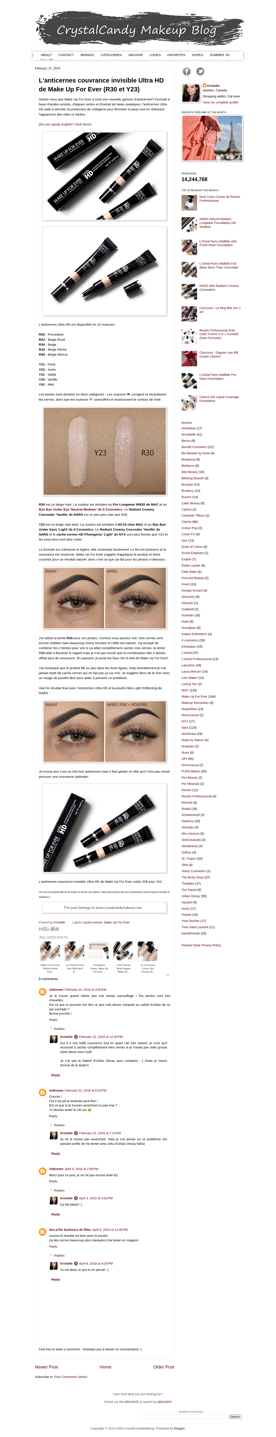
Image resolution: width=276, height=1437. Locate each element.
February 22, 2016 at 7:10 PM (100, 1133)
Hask (185, 621)
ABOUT (46, 55)
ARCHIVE (136, 55)
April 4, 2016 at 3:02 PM (96, 1198)
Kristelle (66, 1037)
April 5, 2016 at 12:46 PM (110, 1229)
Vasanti (187, 902)
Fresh (186, 584)
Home (105, 1366)
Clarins (186, 521)
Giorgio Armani (192, 590)
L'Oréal (187, 652)
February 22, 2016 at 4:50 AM (85, 989)
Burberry (188, 490)
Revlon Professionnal (197, 796)
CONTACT (66, 55)
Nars (185, 727)
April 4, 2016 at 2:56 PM (81, 1169)
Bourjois (187, 484)
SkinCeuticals (191, 840)
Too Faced (189, 890)
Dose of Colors (192, 546)
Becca (186, 440)
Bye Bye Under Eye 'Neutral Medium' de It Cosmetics (80, 509)
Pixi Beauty (190, 777)
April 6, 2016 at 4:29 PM (96, 1263)
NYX (185, 721)
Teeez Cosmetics (194, 871)
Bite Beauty (190, 472)
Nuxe (185, 752)
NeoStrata (189, 734)
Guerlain (188, 615)
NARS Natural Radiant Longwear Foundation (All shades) (217, 222)
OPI (184, 759)
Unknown (56, 989)
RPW (167, 975)
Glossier (187, 603)
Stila (185, 865)
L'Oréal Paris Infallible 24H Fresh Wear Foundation (218, 243)
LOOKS (155, 55)
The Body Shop (192, 877)
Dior (184, 540)
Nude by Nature (193, 740)
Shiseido (188, 827)
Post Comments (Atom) (70, 1377)
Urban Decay (191, 896)
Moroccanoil (190, 715)
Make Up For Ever (117, 922)
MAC (185, 690)
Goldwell (188, 609)
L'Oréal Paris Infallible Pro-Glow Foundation (218, 376)
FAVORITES (176, 55)
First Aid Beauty (193, 578)
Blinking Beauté (193, 478)
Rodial (186, 809)
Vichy (185, 908)
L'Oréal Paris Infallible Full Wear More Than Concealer (218, 265)
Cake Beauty (191, 503)
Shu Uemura (190, 833)
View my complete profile (220, 102)
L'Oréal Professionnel (197, 659)
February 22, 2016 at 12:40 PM (101, 1037)
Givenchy (188, 596)
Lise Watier (189, 677)
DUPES (197, 55)
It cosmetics (190, 640)
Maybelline (189, 709)
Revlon (186, 790)
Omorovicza (190, 765)
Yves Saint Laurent (195, 927)
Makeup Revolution (195, 702)
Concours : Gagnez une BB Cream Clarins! (218, 354)
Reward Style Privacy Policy (201, 945)
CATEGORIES (111, 55)
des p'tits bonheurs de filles (70, 1229)
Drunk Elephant (192, 553)
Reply (53, 1020)
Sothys (186, 852)
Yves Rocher (190, 921)
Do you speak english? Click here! (65, 124)
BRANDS (87, 55)
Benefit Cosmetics (194, 447)
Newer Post (46, 1366)
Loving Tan (189, 684)
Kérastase (189, 646)
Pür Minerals (190, 784)
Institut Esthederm (194, 634)
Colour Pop (190, 528)
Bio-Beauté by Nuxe (196, 453)
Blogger (179, 1428)
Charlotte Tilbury (193, 515)
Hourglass (189, 627)
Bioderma (188, 459)
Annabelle (189, 434)
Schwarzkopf (191, 815)
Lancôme (188, 665)
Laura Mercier (191, 671)
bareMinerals (191, 933)
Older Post (163, 1366)
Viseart (186, 914)
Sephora (188, 821)
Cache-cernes (92, 922)
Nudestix (188, 746)
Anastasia (189, 428)
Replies (59, 1029)
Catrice (187, 509)
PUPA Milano (191, 771)
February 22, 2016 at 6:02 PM (86, 1090)
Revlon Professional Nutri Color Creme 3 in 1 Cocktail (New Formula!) (218, 334)
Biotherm (188, 465)
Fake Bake (189, 571)
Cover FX (188, 534)
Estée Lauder (191, 565)
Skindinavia (190, 846)
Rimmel (187, 802)
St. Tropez (189, 858)
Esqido (186, 559)
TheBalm (188, 883)
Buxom (186, 497)
